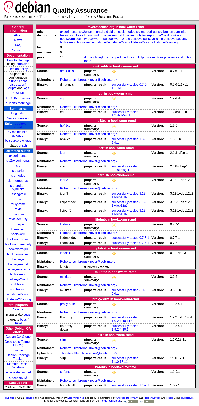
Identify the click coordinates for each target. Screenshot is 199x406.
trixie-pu (18, 224)
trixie (18, 209)
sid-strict (18, 170)
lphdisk (146, 57)
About (18, 35)
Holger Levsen (152, 397)
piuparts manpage (18, 103)
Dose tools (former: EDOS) (18, 343)
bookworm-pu (18, 249)
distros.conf (18, 84)
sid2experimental (18, 160)
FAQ (18, 45)
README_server (18, 98)
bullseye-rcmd (18, 264)
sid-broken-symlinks (18, 187)
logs (26, 88)
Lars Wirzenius (75, 397)
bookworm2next (18, 254)
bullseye (18, 259)
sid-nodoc (18, 175)
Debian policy (18, 69)
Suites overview (18, 118)
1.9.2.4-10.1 (120, 329)
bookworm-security (18, 244)
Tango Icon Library (110, 400)
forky (18, 199)
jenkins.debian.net (18, 372)
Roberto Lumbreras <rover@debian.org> (88, 79)
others (169, 397)
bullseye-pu (18, 274)
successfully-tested (125, 84)
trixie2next (18, 229)
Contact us (18, 50)
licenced (29, 397)
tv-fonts (65, 371)
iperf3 (126, 57)
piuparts (9, 397)
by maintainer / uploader (18, 133)
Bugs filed (18, 113)
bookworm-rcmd (18, 239)
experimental (18, 155)
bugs (27, 314)
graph (23, 145)
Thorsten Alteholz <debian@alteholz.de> (88, 353)
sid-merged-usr (18, 180)
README (18, 93)
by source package (18, 140)
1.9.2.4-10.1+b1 (123, 321)
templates (22, 64)
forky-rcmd (18, 204)
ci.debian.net (18, 377)
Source (18, 309)
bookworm (18, 234)
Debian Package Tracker (18, 356)
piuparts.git (187, 397)
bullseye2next (18, 279)
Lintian (18, 350)
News (18, 40)
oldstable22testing (18, 299)
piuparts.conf (18, 81)
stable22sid (18, 289)
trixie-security (18, 219)
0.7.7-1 (144, 237)
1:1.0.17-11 (120, 361)
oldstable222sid (18, 294)
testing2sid (18, 194)
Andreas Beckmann (127, 397)
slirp (183, 57)
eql (100, 57)
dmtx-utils (90, 57)
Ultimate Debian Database (18, 365)
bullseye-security (18, 269)
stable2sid (18, 284)
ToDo (18, 323)
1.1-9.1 (144, 385)
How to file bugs (18, 60)
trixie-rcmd (18, 214)
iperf (118, 57)
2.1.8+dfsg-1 (120, 170)
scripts (11, 88)
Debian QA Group (18, 336)
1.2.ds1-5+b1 (121, 115)
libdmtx (135, 57)
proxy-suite (171, 57)
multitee (157, 57)
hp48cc (109, 57)
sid (18, 165)
